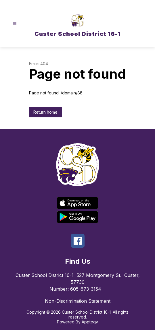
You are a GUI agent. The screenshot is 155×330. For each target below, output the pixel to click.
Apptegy (90, 321)
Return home (45, 112)
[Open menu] (15, 23)
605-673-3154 (85, 289)
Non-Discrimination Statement (77, 301)
